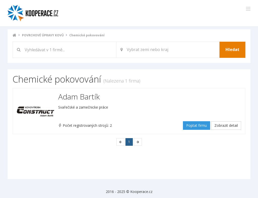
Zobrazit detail (226, 125)
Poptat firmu (196, 125)
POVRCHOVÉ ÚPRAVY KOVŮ (43, 35)
